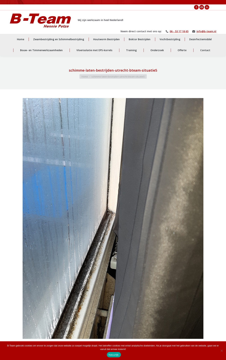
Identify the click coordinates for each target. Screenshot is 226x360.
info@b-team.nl (206, 31)
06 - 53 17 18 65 (179, 31)
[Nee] (221, 350)
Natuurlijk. (114, 354)
